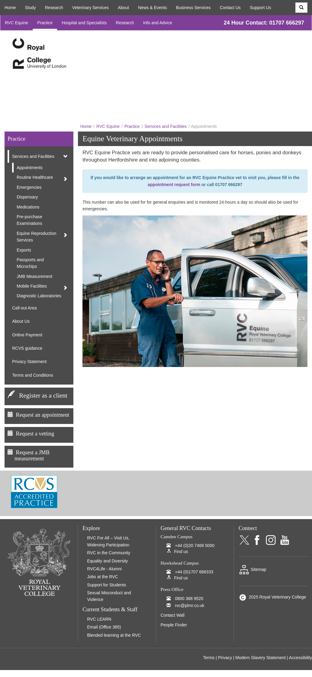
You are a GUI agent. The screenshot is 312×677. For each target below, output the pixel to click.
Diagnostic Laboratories (39, 295)
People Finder (174, 624)
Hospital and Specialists (84, 22)
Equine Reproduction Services (36, 236)
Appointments (30, 167)
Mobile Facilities (32, 286)
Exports (24, 250)
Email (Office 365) (104, 627)
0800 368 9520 (189, 598)
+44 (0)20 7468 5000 (194, 545)
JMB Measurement (34, 276)
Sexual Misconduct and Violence (109, 596)
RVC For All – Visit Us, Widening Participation (108, 541)
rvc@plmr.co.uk (189, 605)
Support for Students (106, 584)
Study (30, 7)
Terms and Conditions (32, 375)
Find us (181, 551)
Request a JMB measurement (28, 455)
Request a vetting (35, 434)
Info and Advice (157, 22)
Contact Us (230, 7)
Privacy (225, 657)
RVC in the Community (108, 552)
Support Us (260, 7)
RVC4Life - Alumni (104, 568)
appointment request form (174, 184)
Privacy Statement (29, 361)
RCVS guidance (27, 348)
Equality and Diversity (107, 561)
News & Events (152, 7)
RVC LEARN (99, 619)
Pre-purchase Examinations (29, 220)
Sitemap (252, 569)
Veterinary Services (90, 7)
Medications (28, 207)
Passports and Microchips (30, 263)
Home (10, 7)
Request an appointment (42, 415)
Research (54, 7)
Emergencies (29, 187)
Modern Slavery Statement (260, 657)
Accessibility (300, 657)
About (123, 7)
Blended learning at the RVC (114, 635)
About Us (21, 321)
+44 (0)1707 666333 (194, 571)
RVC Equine (16, 22)
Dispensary (27, 197)
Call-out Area (24, 307)
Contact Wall (173, 615)
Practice (45, 22)
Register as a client (43, 395)
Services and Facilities (166, 126)
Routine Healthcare (35, 177)
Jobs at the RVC (102, 576)
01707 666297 (286, 23)
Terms (208, 657)
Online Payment (27, 334)
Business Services (193, 7)
